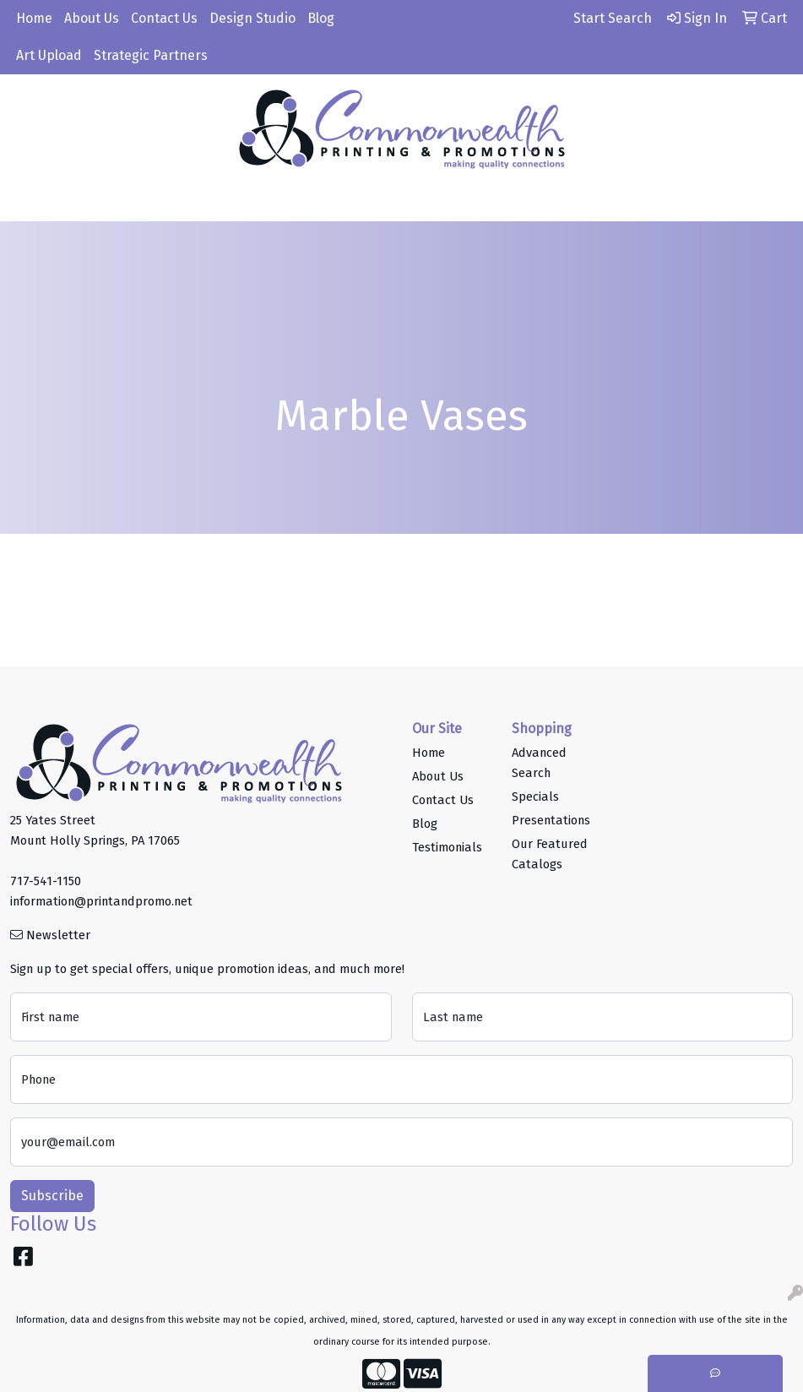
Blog (320, 18)
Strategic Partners (151, 55)
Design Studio (252, 18)
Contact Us (164, 18)
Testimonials (447, 847)
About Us (91, 18)
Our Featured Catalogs (550, 854)
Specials (535, 796)
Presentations (551, 820)
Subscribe (52, 1196)
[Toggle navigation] (26, 203)
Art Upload (49, 55)
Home (34, 18)
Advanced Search (539, 762)
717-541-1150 (45, 881)
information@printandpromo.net (101, 901)
